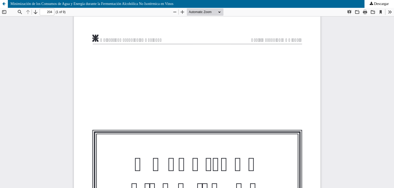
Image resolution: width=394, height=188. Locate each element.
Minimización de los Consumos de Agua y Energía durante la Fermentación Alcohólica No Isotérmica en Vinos (91, 4)
